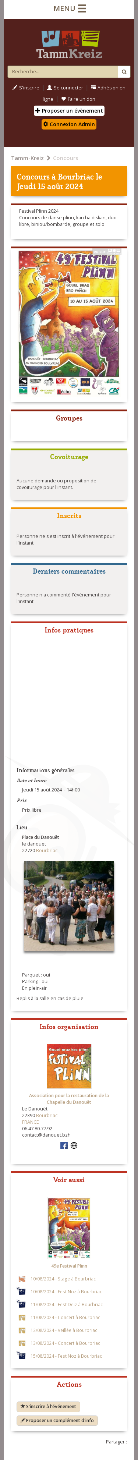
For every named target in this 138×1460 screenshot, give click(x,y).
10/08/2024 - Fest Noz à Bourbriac (66, 1291)
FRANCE (30, 1122)
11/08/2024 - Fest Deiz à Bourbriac (67, 1304)
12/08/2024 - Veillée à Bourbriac (64, 1330)
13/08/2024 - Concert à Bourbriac (65, 1343)
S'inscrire (26, 88)
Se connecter (65, 88)
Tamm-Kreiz (27, 158)
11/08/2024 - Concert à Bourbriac (65, 1317)
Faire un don (78, 99)
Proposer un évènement (69, 110)
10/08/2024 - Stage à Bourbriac (63, 1279)
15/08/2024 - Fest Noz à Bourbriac (66, 1356)
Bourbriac (76, 176)
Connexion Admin (69, 124)
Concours (65, 158)
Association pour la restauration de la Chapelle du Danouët (69, 1098)
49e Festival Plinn (69, 1266)
